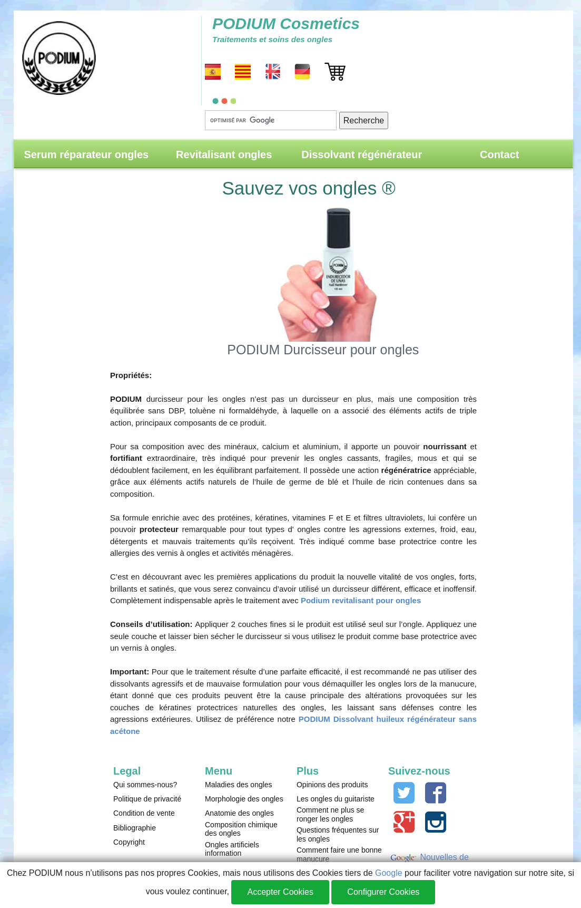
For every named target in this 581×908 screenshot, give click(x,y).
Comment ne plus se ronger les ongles (330, 814)
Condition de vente (144, 813)
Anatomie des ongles (239, 813)
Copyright (129, 842)
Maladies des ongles (238, 784)
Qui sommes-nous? (145, 784)
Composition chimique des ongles (241, 829)
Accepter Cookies (280, 891)
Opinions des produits (332, 784)
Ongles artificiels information (232, 849)
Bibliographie (134, 828)
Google (388, 872)
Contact (499, 154)
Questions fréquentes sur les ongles (338, 834)
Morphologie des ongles (244, 799)
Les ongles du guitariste (336, 799)
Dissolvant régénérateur (361, 154)
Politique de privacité (147, 799)
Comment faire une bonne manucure (339, 854)
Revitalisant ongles (224, 154)
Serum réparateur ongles (86, 154)
